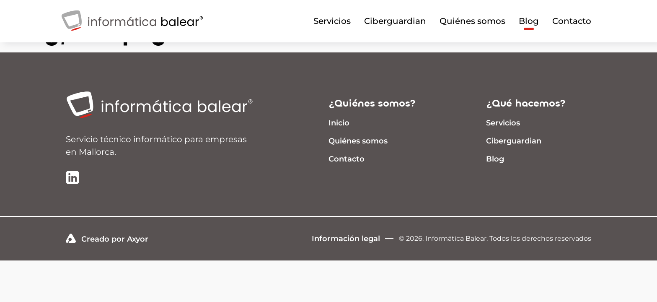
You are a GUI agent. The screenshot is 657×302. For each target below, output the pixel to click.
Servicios (332, 21)
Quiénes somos (472, 21)
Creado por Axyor (107, 239)
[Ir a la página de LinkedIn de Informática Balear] (72, 178)
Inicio (338, 123)
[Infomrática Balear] (132, 35)
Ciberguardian (395, 21)
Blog (529, 21)
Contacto (571, 21)
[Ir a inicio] (166, 106)
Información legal (346, 238)
